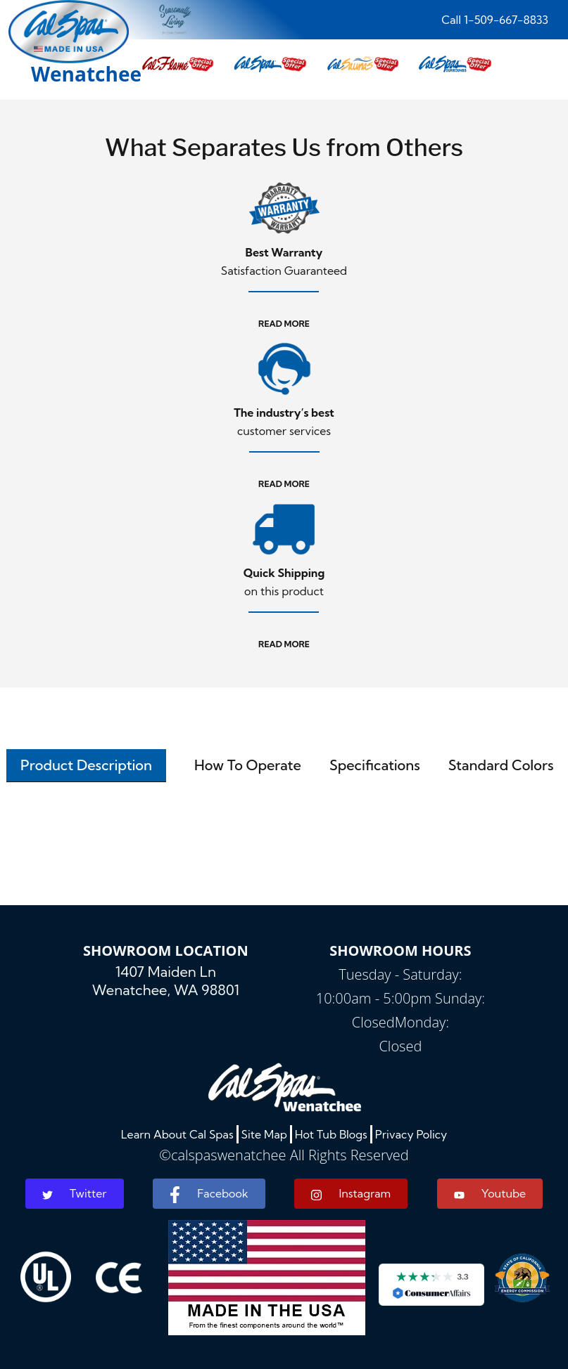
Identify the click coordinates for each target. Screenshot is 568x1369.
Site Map (264, 1134)
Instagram (351, 1193)
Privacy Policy (411, 1134)
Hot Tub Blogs (331, 1134)
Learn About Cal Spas (177, 1134)
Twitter (74, 1193)
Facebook (209, 1194)
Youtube (490, 1193)
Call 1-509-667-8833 (494, 20)
